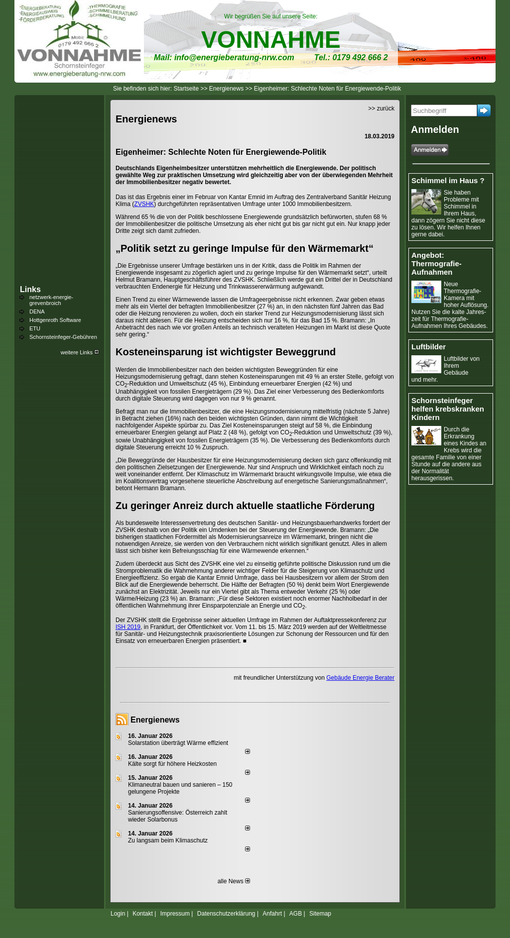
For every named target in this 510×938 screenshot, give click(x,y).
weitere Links (80, 352)
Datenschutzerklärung (226, 913)
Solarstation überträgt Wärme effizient (178, 742)
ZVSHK (144, 204)
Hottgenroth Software (55, 320)
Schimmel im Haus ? (448, 180)
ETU (34, 328)
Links (30, 289)
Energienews (155, 720)
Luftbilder (428, 346)
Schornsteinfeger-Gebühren (63, 337)
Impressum (175, 913)
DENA (37, 311)
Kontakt (142, 913)
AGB (295, 913)
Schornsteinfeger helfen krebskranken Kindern (447, 408)
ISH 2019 (128, 627)
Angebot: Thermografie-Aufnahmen (436, 263)
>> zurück (381, 108)
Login (118, 913)
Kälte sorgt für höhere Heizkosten (173, 763)
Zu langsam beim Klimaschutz (168, 840)
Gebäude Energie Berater (360, 677)
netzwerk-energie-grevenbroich (51, 300)
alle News (234, 881)
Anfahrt (272, 913)
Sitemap (320, 913)
